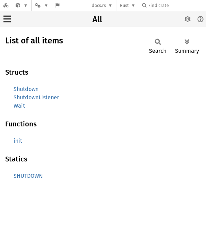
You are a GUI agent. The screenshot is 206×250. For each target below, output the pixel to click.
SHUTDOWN (28, 176)
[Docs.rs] (6, 5)
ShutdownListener (36, 97)
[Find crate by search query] (177, 5)
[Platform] (42, 5)
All (97, 19)
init (18, 141)
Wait (19, 105)
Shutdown (26, 89)
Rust (124, 5)
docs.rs (99, 5)
